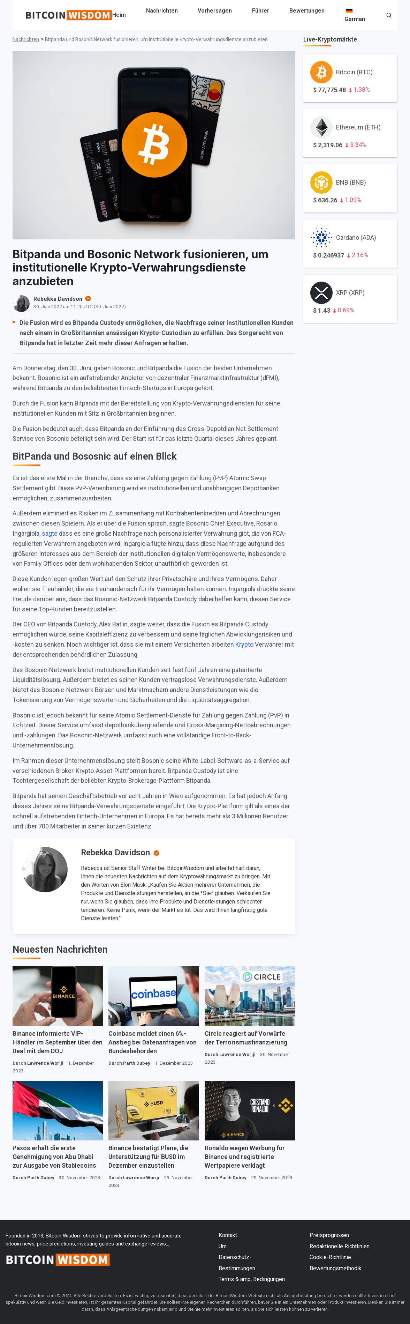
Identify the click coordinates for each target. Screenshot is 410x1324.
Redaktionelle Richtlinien (340, 1246)
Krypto (244, 644)
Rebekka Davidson (115, 852)
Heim (119, 15)
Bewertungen (307, 10)
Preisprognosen (329, 1235)
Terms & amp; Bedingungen (252, 1279)
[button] (389, 16)
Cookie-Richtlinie (330, 1257)
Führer (260, 10)
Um (223, 1246)
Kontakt (228, 1235)
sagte (50, 533)
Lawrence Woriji (45, 1063)
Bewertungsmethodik (336, 1268)
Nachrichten (162, 10)
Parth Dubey (136, 1063)
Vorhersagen (215, 10)
